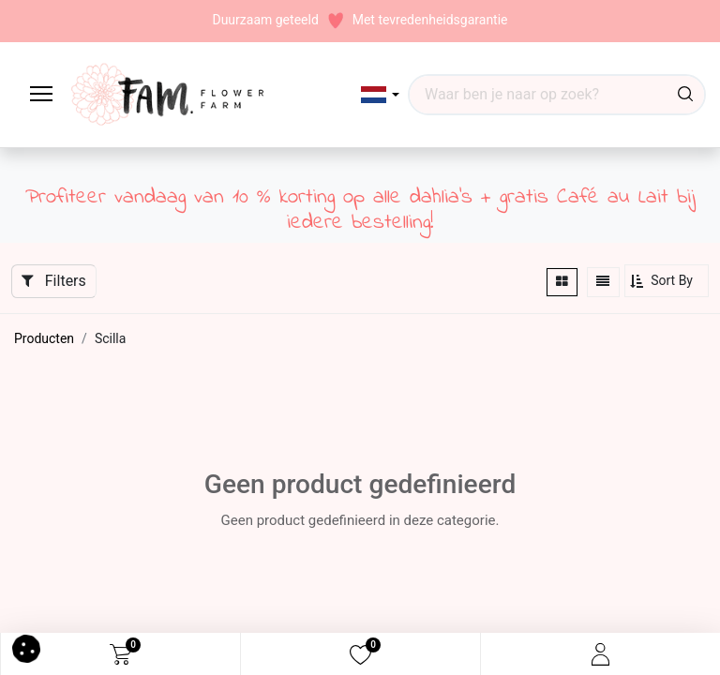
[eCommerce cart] (120, 654)
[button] (380, 94)
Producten (44, 338)
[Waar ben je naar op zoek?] (685, 94)
